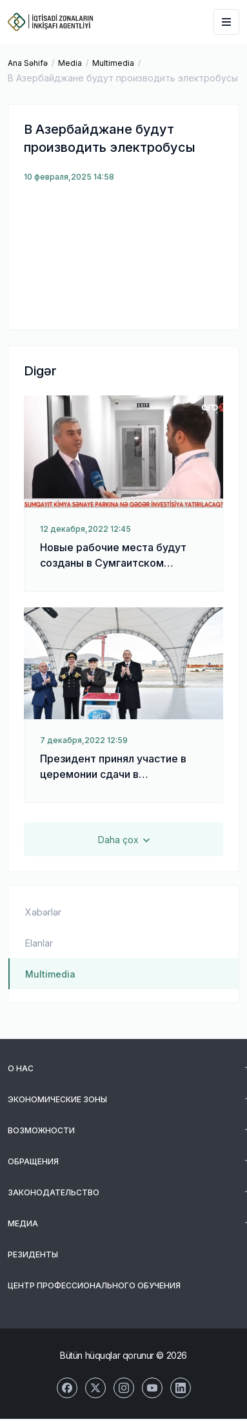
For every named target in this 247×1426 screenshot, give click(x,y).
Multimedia (113, 63)
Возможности (41, 1130)
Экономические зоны (57, 1099)
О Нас (21, 1068)
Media (70, 63)
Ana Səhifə (28, 63)
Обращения (33, 1161)
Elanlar (39, 943)
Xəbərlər (43, 912)
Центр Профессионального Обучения (94, 1285)
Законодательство (53, 1192)
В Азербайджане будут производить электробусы (123, 77)
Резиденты (33, 1254)
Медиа (23, 1223)
